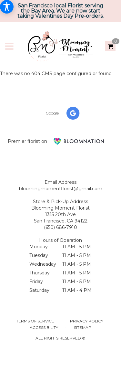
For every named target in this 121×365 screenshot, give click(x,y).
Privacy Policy (86, 321)
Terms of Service (35, 321)
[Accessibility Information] (7, 7)
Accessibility (44, 327)
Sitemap (82, 327)
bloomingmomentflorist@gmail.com (60, 189)
